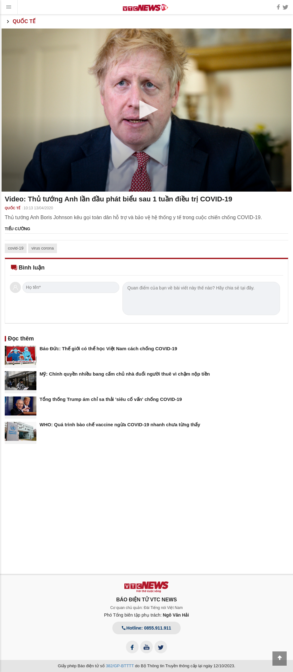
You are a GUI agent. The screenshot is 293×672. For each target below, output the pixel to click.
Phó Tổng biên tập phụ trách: (146, 615)
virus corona (42, 248)
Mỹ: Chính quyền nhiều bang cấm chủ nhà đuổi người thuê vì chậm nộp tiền (125, 374)
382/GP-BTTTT (120, 665)
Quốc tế (20, 21)
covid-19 (15, 248)
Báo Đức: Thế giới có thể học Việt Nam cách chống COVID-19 (108, 348)
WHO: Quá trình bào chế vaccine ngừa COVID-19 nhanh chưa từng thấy (120, 424)
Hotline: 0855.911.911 (146, 628)
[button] (146, 110)
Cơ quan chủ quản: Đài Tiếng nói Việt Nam (146, 607)
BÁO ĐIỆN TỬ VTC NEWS (146, 599)
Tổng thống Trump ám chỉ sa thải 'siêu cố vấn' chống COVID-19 (111, 399)
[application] (146, 110)
